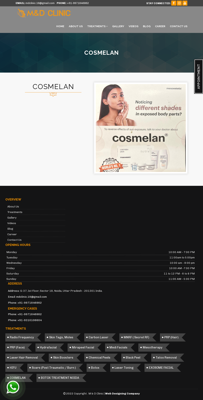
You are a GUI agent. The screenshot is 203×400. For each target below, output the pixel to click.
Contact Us (178, 26)
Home (60, 26)
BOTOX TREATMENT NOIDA (60, 378)
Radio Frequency (22, 337)
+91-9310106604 (29, 320)
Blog (146, 26)
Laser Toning (124, 367)
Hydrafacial (48, 347)
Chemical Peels (99, 357)
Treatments (97, 26)
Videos (133, 26)
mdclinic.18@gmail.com (31, 296)
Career (160, 26)
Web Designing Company (122, 393)
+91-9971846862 (29, 302)
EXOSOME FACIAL (161, 367)
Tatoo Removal (166, 357)
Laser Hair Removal (24, 357)
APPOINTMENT (199, 76)
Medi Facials (118, 347)
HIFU (13, 367)
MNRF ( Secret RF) (136, 337)
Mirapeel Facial (83, 347)
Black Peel (133, 357)
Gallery (118, 26)
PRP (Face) (17, 347)
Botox (95, 367)
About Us (76, 26)
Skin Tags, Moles (61, 337)
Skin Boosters (63, 357)
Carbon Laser (98, 337)
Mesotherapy (152, 347)
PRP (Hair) (171, 337)
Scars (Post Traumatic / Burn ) (54, 367)
